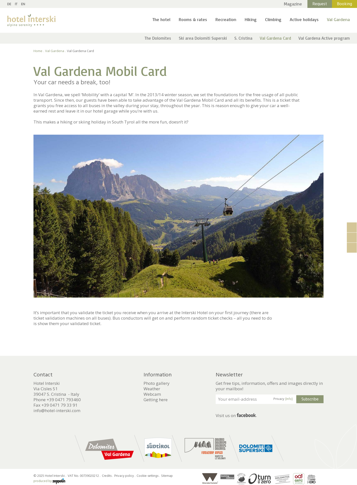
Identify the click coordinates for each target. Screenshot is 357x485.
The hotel (161, 19)
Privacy (283, 399)
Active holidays (304, 19)
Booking (344, 3)
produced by (49, 481)
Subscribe (310, 399)
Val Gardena (338, 19)
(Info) (289, 399)
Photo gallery (157, 383)
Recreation (225, 19)
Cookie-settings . (148, 476)
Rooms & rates (193, 19)
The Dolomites (158, 38)
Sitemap (167, 476)
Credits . (108, 476)
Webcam (152, 394)
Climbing (273, 19)
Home (37, 51)
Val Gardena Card (275, 38)
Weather (152, 389)
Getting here (156, 399)
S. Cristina (243, 38)
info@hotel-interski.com (56, 410)
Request (319, 3)
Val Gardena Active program (324, 38)
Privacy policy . (125, 476)
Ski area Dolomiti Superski (203, 38)
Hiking (251, 19)
